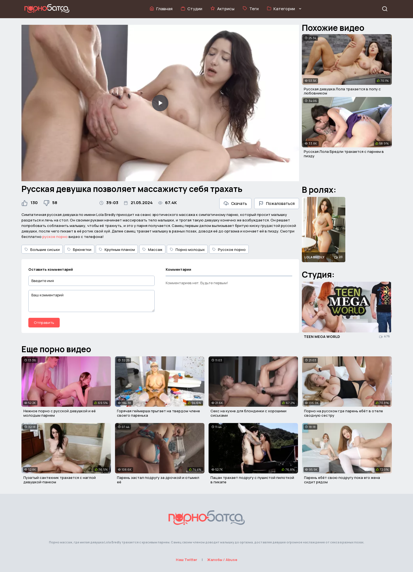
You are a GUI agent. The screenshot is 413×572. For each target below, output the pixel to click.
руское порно (55, 236)
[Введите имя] (91, 281)
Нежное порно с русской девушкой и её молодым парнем (59, 413)
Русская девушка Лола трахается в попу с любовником (342, 91)
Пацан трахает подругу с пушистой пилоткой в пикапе (252, 479)
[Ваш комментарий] (91, 301)
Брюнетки (79, 249)
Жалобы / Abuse (222, 559)
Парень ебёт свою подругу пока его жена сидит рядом (342, 479)
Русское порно (229, 249)
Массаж (152, 249)
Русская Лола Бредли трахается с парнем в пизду (344, 153)
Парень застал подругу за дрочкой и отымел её (158, 479)
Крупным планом (117, 249)
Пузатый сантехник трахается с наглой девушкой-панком (59, 479)
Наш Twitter (186, 559)
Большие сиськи (42, 249)
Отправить (44, 322)
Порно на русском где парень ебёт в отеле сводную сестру (343, 413)
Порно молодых (187, 249)
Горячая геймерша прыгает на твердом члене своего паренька (158, 413)
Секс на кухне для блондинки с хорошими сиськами (248, 413)
